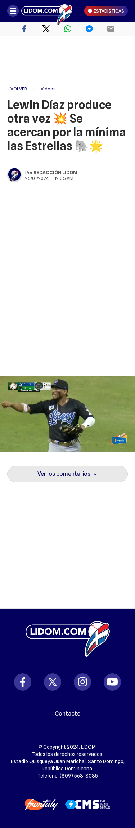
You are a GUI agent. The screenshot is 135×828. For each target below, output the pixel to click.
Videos (48, 89)
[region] (67, 61)
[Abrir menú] (13, 11)
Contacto (68, 714)
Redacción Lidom (55, 172)
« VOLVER (17, 89)
